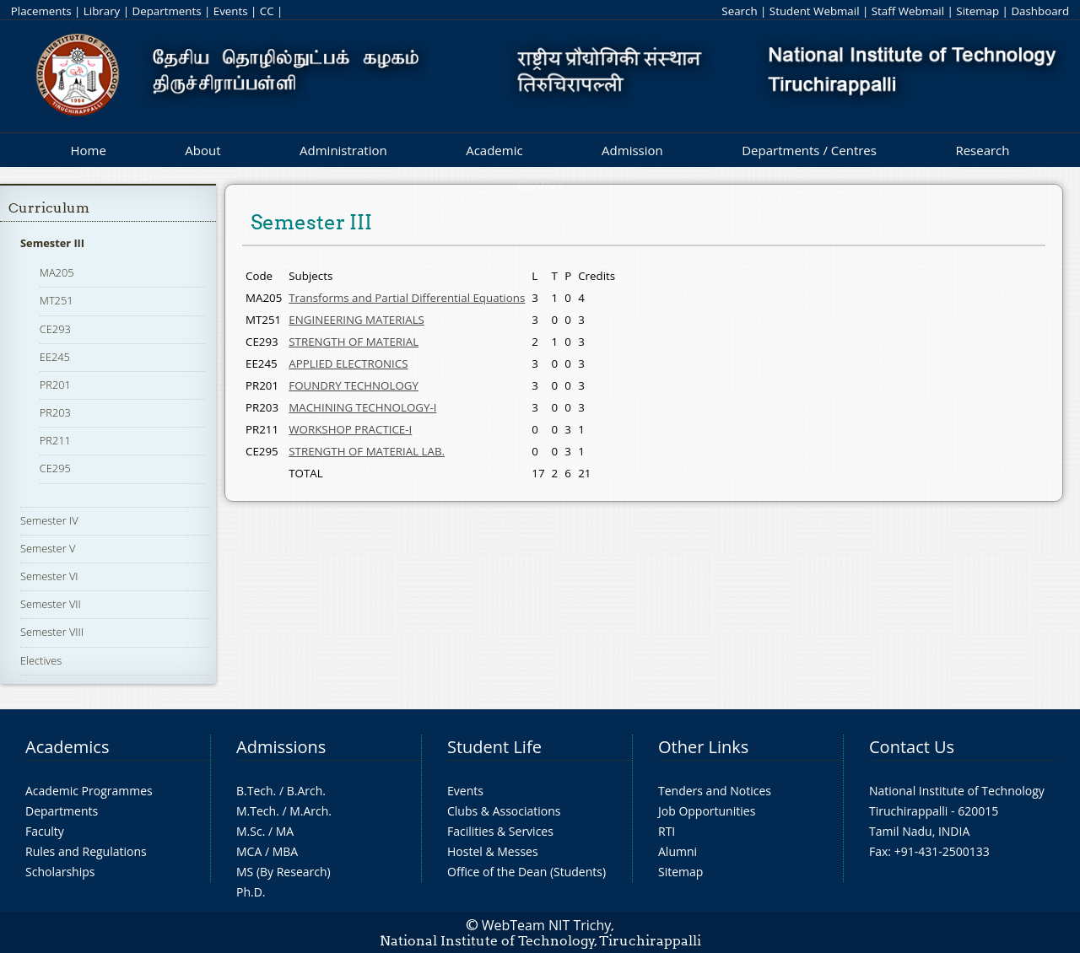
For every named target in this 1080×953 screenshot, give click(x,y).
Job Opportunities (706, 811)
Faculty (44, 831)
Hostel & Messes (492, 851)
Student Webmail (815, 11)
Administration (343, 150)
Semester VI (49, 576)
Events (230, 11)
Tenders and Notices (714, 791)
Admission (632, 150)
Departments (167, 11)
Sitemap (977, 11)
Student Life (494, 746)
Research (982, 150)
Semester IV (49, 520)
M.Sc (249, 831)
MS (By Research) (283, 872)
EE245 (55, 356)
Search (739, 11)
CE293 (55, 329)
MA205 (57, 272)
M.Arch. (310, 811)
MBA (286, 851)
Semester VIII (52, 631)
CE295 (55, 468)
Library (102, 11)
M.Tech (256, 811)
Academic (494, 150)
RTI (666, 831)
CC (267, 11)
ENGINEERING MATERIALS (356, 319)
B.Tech (254, 791)
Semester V (47, 548)
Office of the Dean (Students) (526, 872)
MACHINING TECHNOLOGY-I (362, 407)
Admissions (281, 746)
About (202, 150)
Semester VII (50, 603)
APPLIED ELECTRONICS (348, 363)
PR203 (55, 412)
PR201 (55, 384)
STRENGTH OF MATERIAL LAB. (367, 451)
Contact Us (911, 746)
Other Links (703, 746)
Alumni (677, 851)
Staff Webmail (908, 11)
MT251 (56, 300)
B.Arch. (306, 791)
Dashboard (1040, 11)
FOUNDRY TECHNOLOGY (353, 385)
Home (87, 150)
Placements (41, 11)
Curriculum (48, 208)
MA (285, 831)
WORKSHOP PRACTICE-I (350, 429)
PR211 (55, 440)
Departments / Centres (809, 150)
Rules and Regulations (86, 851)
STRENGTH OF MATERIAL (353, 341)
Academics (67, 746)
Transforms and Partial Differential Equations (407, 297)
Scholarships (59, 872)
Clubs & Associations (504, 811)
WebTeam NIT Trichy (547, 925)
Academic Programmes (89, 791)
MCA (249, 851)
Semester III (52, 242)
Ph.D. (251, 892)
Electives (41, 660)
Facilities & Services (500, 831)
